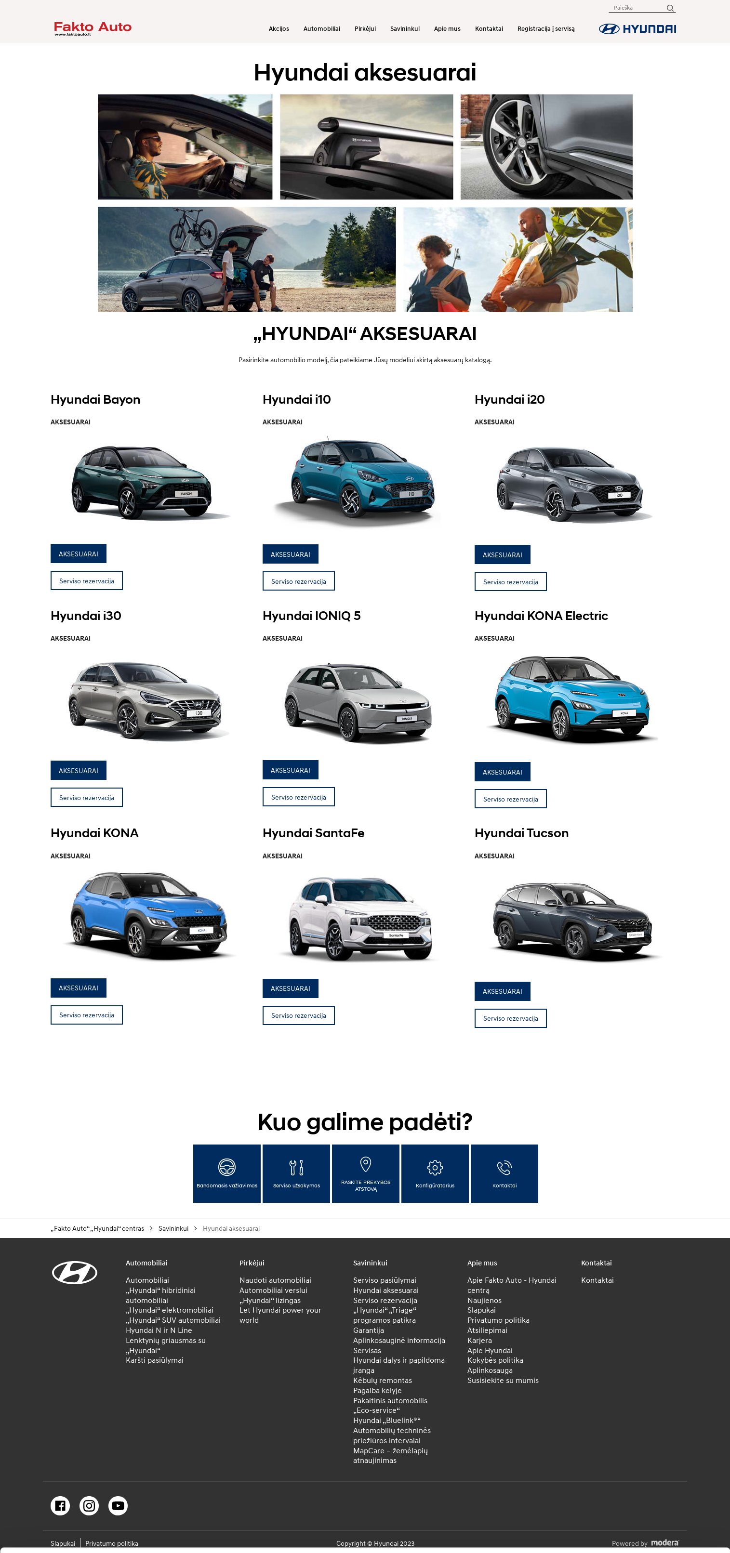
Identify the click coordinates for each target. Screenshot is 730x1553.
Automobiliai (322, 28)
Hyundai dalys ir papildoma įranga (399, 1365)
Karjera (479, 1340)
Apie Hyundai (490, 1350)
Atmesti (649, 1528)
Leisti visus (649, 1467)
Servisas (367, 1350)
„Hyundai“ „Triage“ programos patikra (384, 1315)
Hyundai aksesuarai (386, 1290)
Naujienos (484, 1300)
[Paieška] (670, 7)
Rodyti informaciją (476, 1527)
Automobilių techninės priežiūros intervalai (392, 1435)
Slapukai (481, 1310)
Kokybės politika (495, 1360)
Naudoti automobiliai (275, 1280)
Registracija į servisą (546, 28)
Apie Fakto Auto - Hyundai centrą (512, 1285)
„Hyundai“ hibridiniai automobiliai (161, 1295)
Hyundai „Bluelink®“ (387, 1420)
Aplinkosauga (490, 1370)
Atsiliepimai (487, 1330)
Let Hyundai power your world (280, 1315)
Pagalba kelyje (377, 1390)
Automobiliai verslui (273, 1290)
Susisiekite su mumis (503, 1380)
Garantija (368, 1330)
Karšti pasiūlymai (155, 1360)
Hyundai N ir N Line (159, 1330)
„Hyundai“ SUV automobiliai (173, 1320)
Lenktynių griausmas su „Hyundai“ (166, 1345)
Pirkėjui (365, 28)
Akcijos (279, 28)
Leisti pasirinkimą (649, 1497)
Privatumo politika (498, 1320)
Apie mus (447, 28)
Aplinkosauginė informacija (399, 1340)
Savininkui (405, 28)
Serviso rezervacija (86, 581)
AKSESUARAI (78, 554)
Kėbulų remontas (382, 1380)
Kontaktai (489, 28)
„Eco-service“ (376, 1410)
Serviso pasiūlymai (384, 1280)
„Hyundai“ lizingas (270, 1300)
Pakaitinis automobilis (390, 1400)
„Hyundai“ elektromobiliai (169, 1310)
